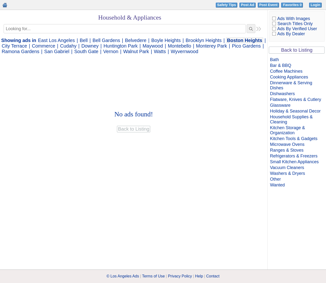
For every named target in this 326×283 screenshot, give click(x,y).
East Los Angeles (56, 40)
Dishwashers (282, 93)
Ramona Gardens (20, 51)
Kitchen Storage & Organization (287, 130)
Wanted (277, 185)
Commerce (43, 46)
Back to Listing (296, 50)
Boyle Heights (166, 40)
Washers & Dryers (287, 173)
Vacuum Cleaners (287, 167)
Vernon (110, 51)
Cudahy (68, 46)
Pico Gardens (246, 46)
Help (199, 276)
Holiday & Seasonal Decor (295, 111)
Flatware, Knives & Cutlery (295, 99)
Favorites (293, 5)
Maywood (153, 46)
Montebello (179, 46)
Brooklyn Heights (204, 40)
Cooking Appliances (289, 77)
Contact (212, 276)
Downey (90, 46)
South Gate (86, 51)
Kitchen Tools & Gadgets (294, 138)
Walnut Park (136, 51)
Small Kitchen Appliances (294, 161)
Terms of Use (153, 276)
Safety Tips (226, 5)
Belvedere (135, 40)
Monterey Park (211, 46)
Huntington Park (120, 46)
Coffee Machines (286, 71)
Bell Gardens (106, 40)
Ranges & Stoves (287, 150)
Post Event (268, 5)
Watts (160, 51)
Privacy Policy (180, 276)
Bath (274, 59)
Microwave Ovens (287, 144)
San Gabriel (56, 51)
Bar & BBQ (280, 65)
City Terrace (14, 46)
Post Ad (247, 5)
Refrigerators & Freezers (294, 156)
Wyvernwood (184, 51)
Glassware (280, 105)
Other (275, 179)
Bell (84, 40)
